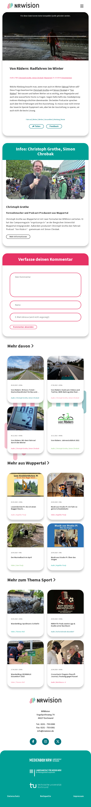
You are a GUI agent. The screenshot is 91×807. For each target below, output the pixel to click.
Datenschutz (13, 796)
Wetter (41, 119)
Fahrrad (65, 86)
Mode (63, 119)
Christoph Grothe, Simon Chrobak (31, 78)
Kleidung (57, 119)
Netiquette (45, 796)
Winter (35, 119)
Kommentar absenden (23, 327)
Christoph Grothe (41, 90)
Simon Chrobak (60, 90)
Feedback (54, 126)
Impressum (78, 796)
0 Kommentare (66, 78)
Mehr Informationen (18, 236)
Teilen (36, 126)
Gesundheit (48, 119)
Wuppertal (48, 78)
